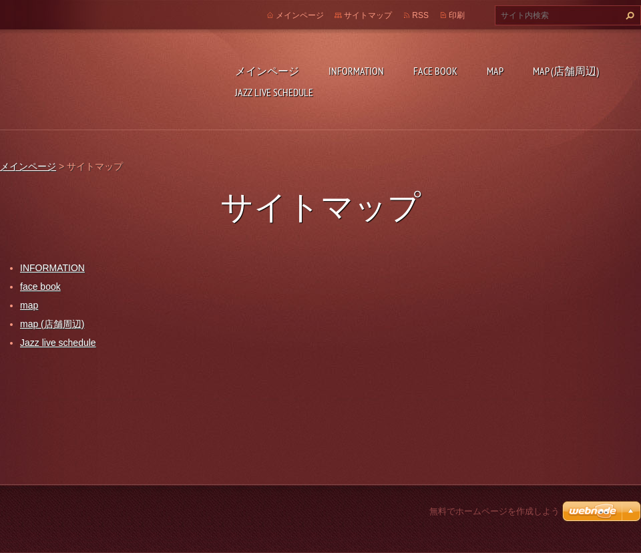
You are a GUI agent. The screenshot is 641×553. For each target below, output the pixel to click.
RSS (420, 15)
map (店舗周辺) (566, 70)
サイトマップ (368, 15)
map (495, 70)
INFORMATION (356, 70)
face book (435, 70)
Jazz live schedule (274, 92)
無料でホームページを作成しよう (494, 511)
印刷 (457, 15)
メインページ (267, 70)
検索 (628, 15)
